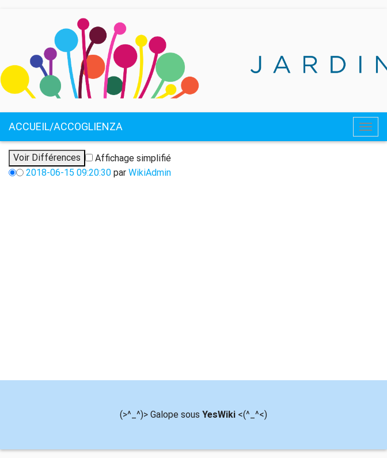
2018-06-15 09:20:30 (68, 172)
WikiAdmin (149, 172)
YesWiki (219, 414)
